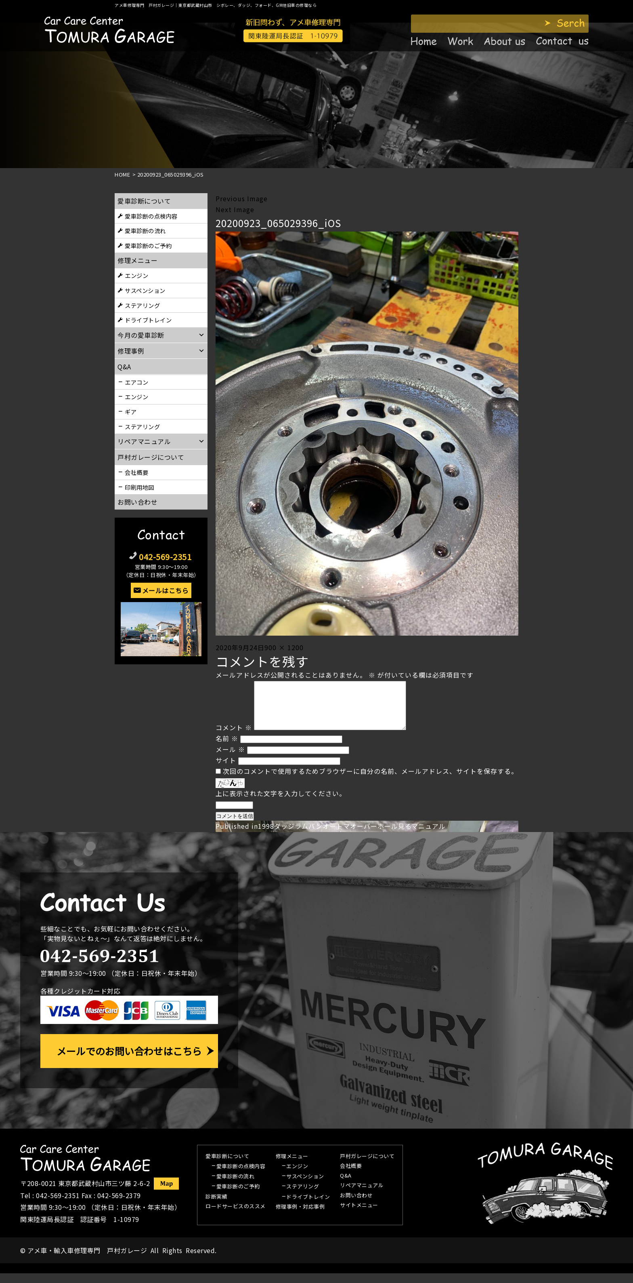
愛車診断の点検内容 (151, 216)
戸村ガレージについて (150, 457)
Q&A (346, 1185)
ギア (130, 411)
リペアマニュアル (362, 1195)
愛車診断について (144, 201)
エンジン (136, 275)
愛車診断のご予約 (148, 245)
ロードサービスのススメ (235, 1216)
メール (230, 759)
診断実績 (216, 1206)
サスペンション (145, 290)
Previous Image (242, 198)
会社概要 (136, 472)
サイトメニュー (359, 1215)
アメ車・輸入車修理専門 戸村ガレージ (87, 1260)
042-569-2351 (165, 556)
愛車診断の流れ (145, 230)
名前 (227, 748)
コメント (234, 737)
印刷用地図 (139, 487)
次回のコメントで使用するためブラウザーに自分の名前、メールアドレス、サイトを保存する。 (370, 781)
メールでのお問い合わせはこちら (129, 1060)
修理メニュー (137, 260)
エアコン (136, 382)
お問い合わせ (137, 502)
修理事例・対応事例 (300, 1216)
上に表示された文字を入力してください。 (281, 803)
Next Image (235, 209)
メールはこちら (165, 590)
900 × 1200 (284, 647)
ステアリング (142, 305)
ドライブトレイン (148, 320)
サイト (226, 770)
